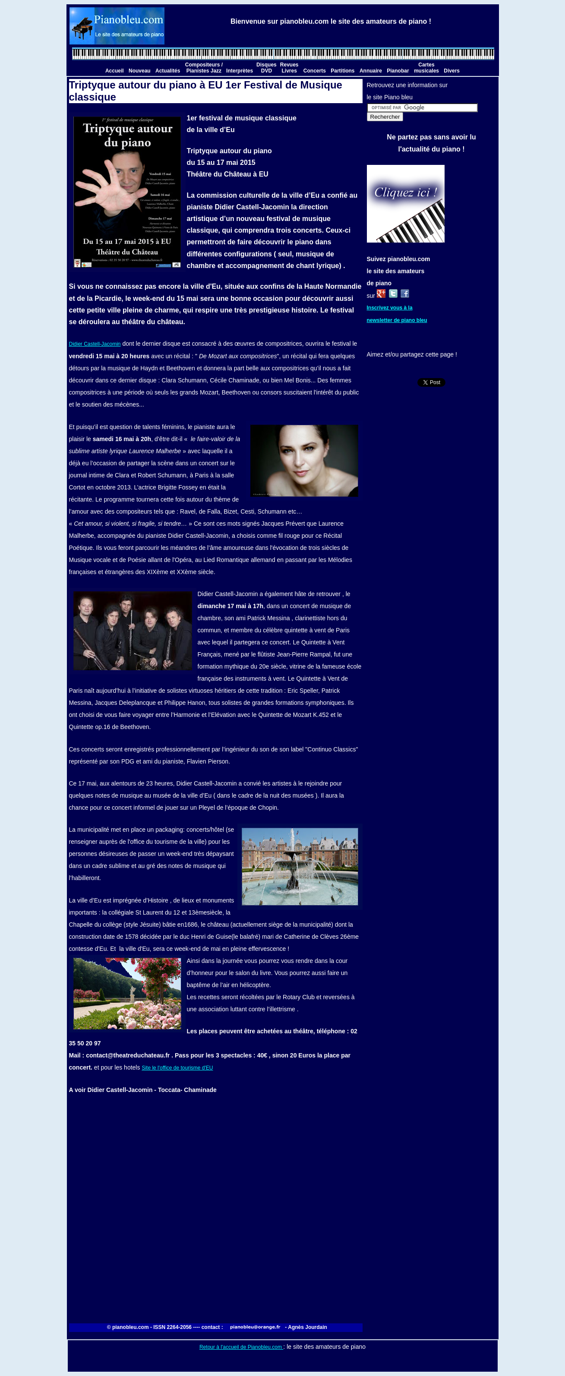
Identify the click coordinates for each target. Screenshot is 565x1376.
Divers (452, 71)
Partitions (342, 71)
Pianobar (398, 71)
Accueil (114, 71)
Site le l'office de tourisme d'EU (177, 1068)
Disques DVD (266, 68)
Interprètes (239, 71)
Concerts (314, 71)
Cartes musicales (426, 68)
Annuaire (371, 71)
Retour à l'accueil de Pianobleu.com (241, 1347)
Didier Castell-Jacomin (95, 344)
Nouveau (140, 71)
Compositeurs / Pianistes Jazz (204, 68)
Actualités (167, 71)
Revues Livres (289, 68)
